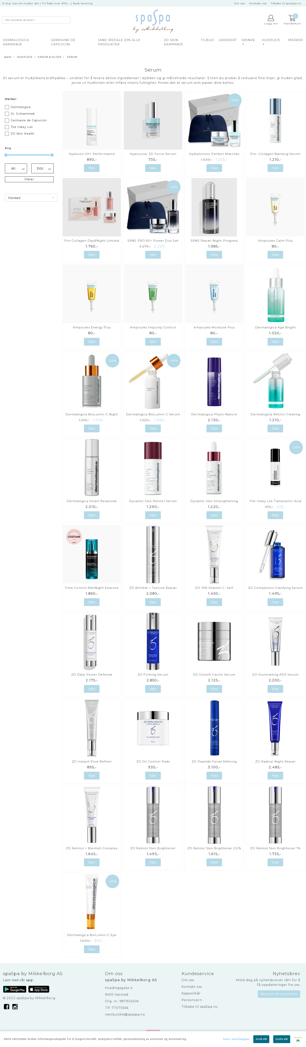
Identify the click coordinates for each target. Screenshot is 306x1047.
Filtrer (29, 179)
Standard (14, 198)
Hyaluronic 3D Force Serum (153, 154)
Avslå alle (261, 1039)
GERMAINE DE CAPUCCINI (63, 42)
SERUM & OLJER (47, 57)
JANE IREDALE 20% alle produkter (119, 42)
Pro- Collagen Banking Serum (275, 154)
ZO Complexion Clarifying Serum (275, 588)
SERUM (70, 57)
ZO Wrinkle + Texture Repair (153, 588)
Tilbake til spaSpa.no (286, 3)
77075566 (120, 1008)
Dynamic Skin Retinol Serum (153, 501)
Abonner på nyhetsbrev (279, 994)
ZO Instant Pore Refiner (92, 761)
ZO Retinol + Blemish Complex (92, 848)
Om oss (239, 3)
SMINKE (248, 40)
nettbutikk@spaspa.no (125, 1014)
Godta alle (282, 1039)
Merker (295, 40)
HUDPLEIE (271, 40)
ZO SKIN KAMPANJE (173, 42)
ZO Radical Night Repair (275, 761)
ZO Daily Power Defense (91, 674)
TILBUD (207, 40)
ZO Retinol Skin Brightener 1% (275, 848)
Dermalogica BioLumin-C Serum (153, 414)
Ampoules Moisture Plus (214, 327)
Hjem (8, 56)
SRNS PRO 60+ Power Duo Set (153, 240)
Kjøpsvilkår (191, 993)
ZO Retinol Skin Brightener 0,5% (214, 848)
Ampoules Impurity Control (153, 327)
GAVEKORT (228, 40)
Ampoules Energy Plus (92, 327)
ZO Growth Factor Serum (214, 674)
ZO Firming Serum (153, 674)
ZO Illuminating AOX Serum (275, 674)
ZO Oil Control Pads (153, 761)
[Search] (36, 20)
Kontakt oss (258, 3)
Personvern (191, 1000)
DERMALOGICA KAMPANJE (16, 42)
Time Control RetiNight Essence (92, 588)
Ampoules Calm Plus (275, 240)
